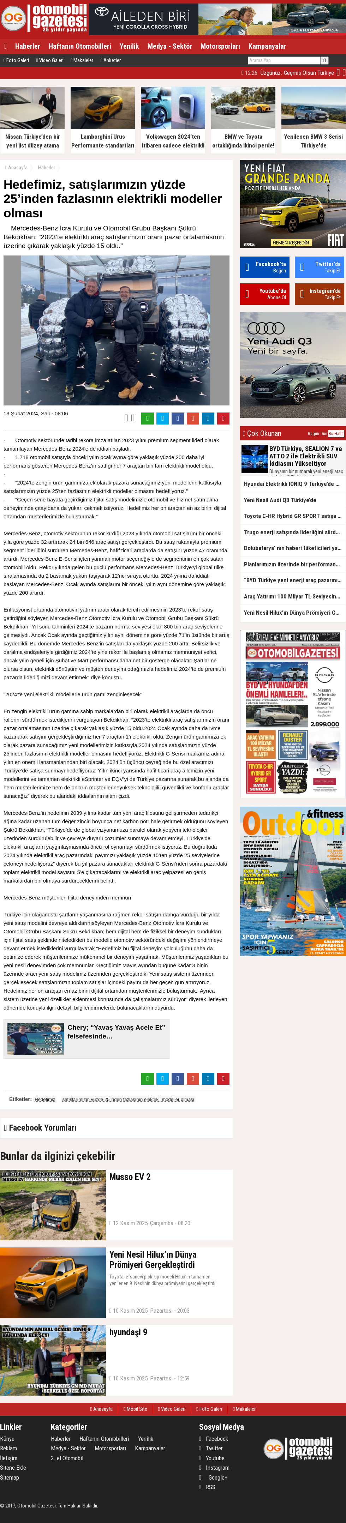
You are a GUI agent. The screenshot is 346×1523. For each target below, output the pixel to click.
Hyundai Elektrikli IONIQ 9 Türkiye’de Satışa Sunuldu (295, 483)
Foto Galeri (16, 60)
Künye (7, 1438)
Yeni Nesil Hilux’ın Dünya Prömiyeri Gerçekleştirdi (295, 612)
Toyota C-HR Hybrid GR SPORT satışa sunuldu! (295, 515)
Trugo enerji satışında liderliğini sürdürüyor (295, 532)
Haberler (27, 46)
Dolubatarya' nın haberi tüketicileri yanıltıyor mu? (295, 548)
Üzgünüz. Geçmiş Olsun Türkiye (287, 72)
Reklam (8, 1448)
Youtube (212, 1458)
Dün (324, 433)
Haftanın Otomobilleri (80, 46)
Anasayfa (16, 167)
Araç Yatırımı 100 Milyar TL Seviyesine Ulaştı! (295, 596)
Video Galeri (49, 60)
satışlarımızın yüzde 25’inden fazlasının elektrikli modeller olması (128, 1099)
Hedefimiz (45, 1099)
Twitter (211, 1448)
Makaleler (82, 60)
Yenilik (129, 46)
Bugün (313, 433)
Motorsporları (220, 46)
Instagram (214, 1467)
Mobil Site (135, 1409)
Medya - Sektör (170, 46)
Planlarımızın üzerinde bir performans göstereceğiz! (295, 564)
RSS (207, 1487)
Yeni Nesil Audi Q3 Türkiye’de (280, 500)
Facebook (213, 1438)
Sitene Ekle (13, 1467)
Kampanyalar (267, 46)
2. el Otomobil (67, 1458)
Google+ (213, 1477)
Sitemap (9, 1477)
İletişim (8, 1458)
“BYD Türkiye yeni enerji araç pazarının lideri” (295, 580)
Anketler (110, 60)
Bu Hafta (336, 433)
